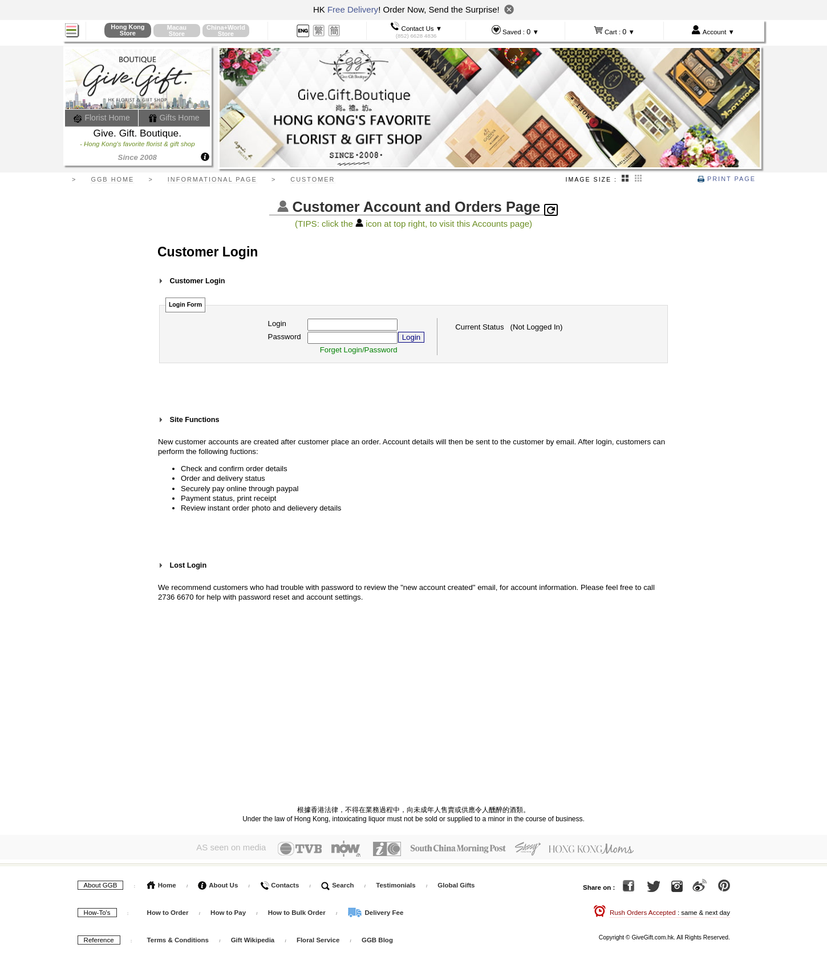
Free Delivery (352, 9)
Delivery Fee (375, 910)
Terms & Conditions (178, 937)
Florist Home (102, 117)
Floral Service (318, 937)
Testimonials (395, 882)
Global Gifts (456, 882)
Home (161, 882)
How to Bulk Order (297, 910)
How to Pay (229, 910)
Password (284, 336)
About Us (218, 882)
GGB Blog (377, 937)
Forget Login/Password (359, 350)
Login (277, 323)
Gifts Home (174, 117)
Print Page (727, 178)
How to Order (168, 910)
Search (337, 882)
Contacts (279, 882)
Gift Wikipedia (253, 937)
